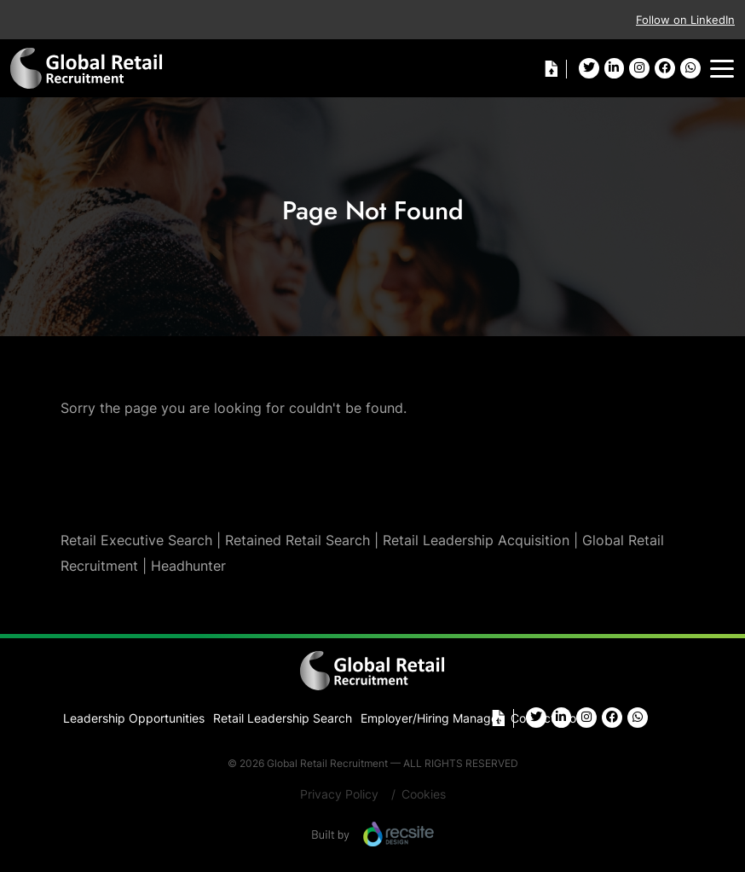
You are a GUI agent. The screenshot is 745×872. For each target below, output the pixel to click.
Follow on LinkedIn (685, 19)
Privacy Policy (339, 794)
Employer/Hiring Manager (431, 718)
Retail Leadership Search (282, 718)
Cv (550, 68)
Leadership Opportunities (134, 718)
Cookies (423, 794)
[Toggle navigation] (722, 68)
